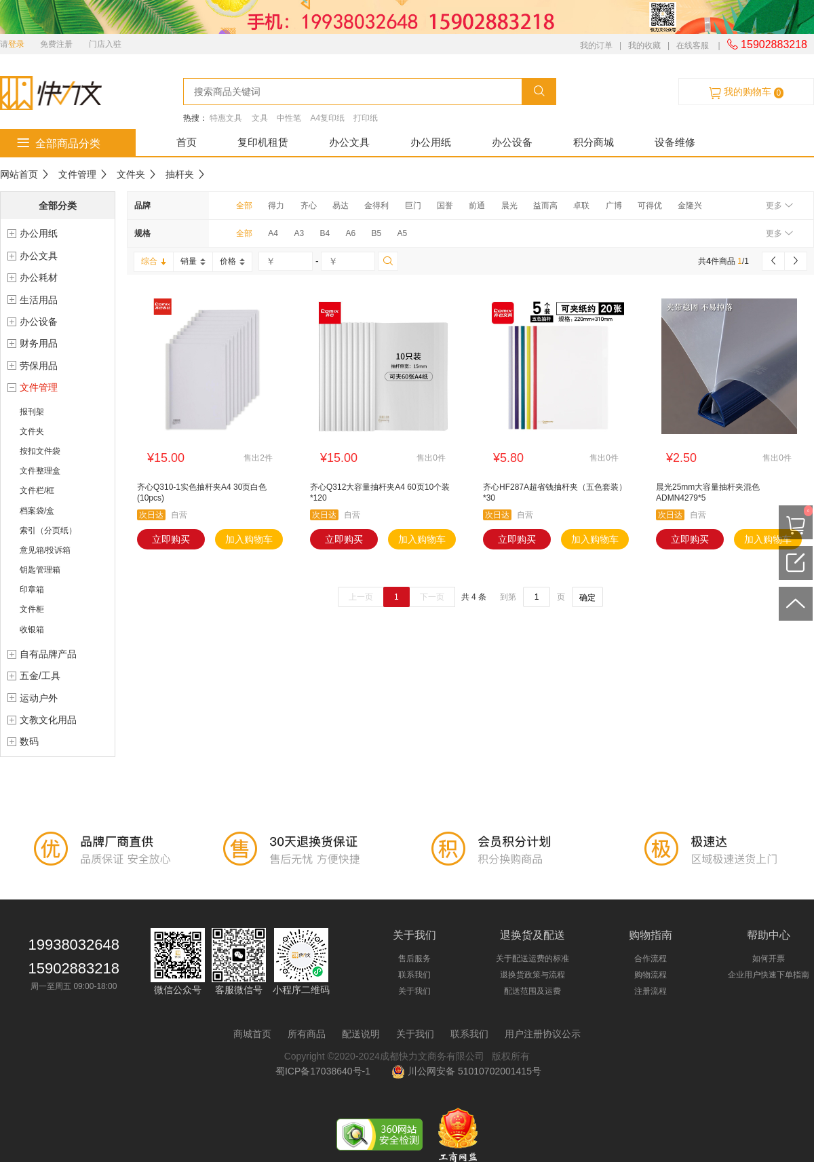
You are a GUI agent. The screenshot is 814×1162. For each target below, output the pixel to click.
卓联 (581, 205)
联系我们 (414, 975)
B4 (324, 233)
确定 (587, 597)
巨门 (413, 205)
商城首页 (252, 1033)
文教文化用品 (48, 719)
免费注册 (56, 44)
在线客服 (692, 45)
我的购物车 (746, 92)
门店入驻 (105, 44)
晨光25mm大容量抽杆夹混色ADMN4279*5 (708, 492)
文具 (260, 118)
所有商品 (307, 1033)
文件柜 (32, 609)
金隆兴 (690, 205)
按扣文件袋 (40, 451)
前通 (477, 205)
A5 (403, 233)
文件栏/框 (37, 490)
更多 (779, 205)
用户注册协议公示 (543, 1033)
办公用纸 (430, 142)
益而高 (545, 205)
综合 (153, 261)
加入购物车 (249, 539)
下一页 (432, 597)
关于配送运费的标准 (532, 958)
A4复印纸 (327, 118)
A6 (350, 233)
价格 (232, 261)
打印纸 (365, 118)
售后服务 (414, 958)
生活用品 (39, 299)
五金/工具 (40, 675)
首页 (186, 142)
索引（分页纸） (48, 530)
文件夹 (131, 174)
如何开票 (768, 958)
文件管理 (77, 174)
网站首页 (19, 174)
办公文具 (349, 142)
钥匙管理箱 (40, 570)
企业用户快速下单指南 (768, 975)
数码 (29, 741)
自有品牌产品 (48, 653)
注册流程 (650, 991)
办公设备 (512, 142)
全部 (244, 205)
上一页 (361, 597)
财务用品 (39, 343)
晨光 (509, 205)
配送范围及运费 (532, 991)
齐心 (309, 205)
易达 (340, 205)
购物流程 (650, 975)
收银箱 (32, 629)
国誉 (445, 205)
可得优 (650, 205)
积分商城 (593, 142)
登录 (16, 44)
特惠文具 (226, 118)
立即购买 (171, 539)
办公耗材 (39, 277)
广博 (614, 205)
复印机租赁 (262, 142)
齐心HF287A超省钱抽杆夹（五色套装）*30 (555, 492)
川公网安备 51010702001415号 (466, 1071)
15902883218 (767, 44)
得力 (276, 205)
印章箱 (32, 589)
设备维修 (675, 142)
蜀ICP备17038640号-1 (325, 1071)
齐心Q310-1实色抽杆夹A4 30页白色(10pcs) (202, 492)
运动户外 (39, 698)
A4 (273, 233)
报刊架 (32, 412)
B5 (376, 233)
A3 (299, 233)
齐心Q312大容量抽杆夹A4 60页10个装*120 (380, 492)
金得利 (376, 205)
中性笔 (289, 118)
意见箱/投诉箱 (45, 550)
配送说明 (361, 1033)
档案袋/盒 (37, 511)
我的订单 (596, 45)
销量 (193, 261)
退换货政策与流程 (532, 975)
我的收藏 (644, 45)
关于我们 (414, 991)
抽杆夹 (180, 174)
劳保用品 (39, 365)
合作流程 (650, 958)
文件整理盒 (40, 471)
